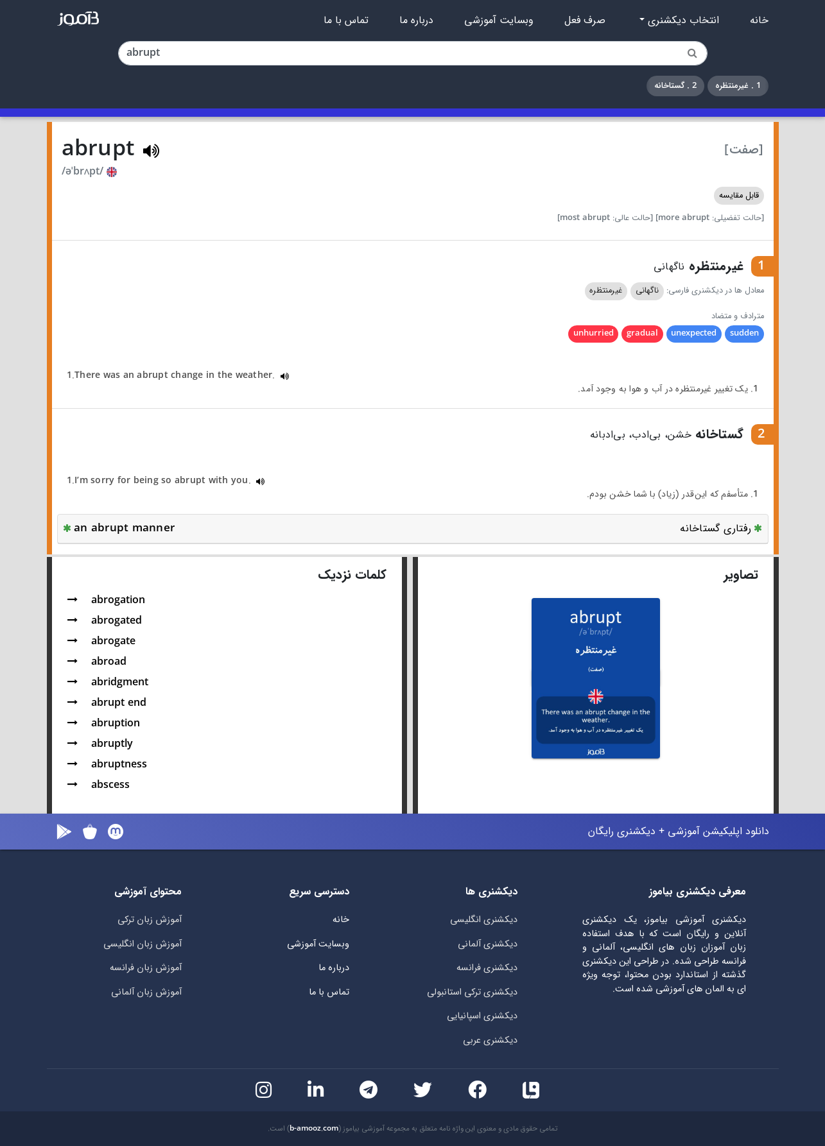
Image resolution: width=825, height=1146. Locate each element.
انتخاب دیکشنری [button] (682, 20)
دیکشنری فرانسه (486, 968)
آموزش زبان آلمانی (146, 992)
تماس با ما (346, 20)
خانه (759, 20)
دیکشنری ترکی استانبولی (472, 992)
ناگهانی (647, 290)
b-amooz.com (314, 1128)
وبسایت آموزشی (499, 20)
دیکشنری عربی (490, 1040)
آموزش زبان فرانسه (146, 968)
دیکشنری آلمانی (487, 944)
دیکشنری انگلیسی (483, 919)
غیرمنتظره (605, 290)
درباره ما (416, 20)
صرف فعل (584, 20)
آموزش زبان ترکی (149, 919)
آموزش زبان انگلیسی (142, 944)
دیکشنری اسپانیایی (482, 1016)
